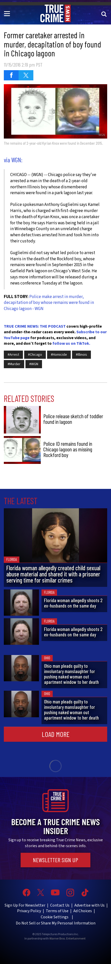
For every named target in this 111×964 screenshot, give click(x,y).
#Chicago (35, 354)
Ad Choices (82, 911)
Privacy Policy (29, 911)
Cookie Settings (54, 917)
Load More (56, 734)
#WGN (33, 364)
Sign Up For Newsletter (25, 905)
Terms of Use (57, 911)
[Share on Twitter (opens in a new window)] (26, 75)
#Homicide (59, 354)
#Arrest (13, 354)
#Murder (14, 364)
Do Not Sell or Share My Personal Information (55, 923)
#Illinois (81, 354)
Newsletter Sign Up (55, 859)
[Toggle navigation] (8, 13)
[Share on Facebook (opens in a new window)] (11, 75)
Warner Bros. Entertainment (67, 939)
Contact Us (60, 905)
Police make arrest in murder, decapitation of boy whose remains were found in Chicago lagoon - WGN (49, 303)
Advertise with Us (89, 905)
